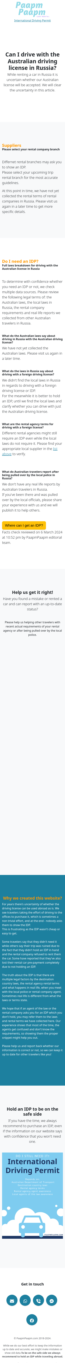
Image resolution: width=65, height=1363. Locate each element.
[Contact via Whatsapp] (25, 1300)
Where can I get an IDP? (24, 525)
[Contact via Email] (12, 1300)
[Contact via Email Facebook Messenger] (51, 1300)
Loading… (32, 746)
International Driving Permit (32, 20)
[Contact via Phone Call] (38, 1300)
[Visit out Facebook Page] (31, 1319)
